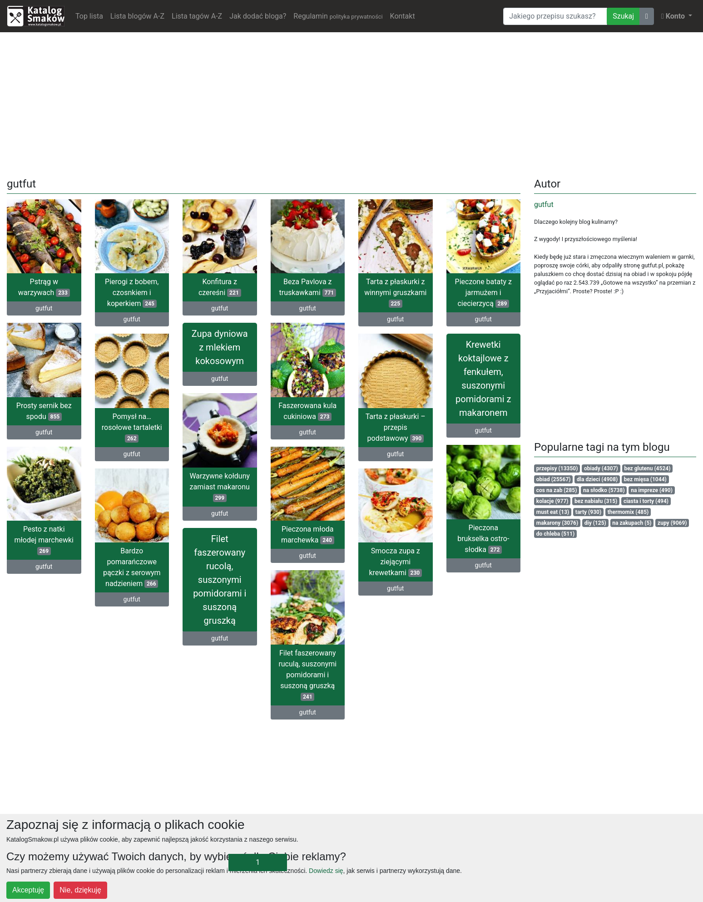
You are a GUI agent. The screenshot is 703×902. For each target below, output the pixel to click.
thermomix (628, 512)
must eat (552, 512)
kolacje (552, 501)
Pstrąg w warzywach (44, 287)
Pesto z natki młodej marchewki (44, 540)
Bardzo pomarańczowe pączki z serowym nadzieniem (132, 567)
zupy (672, 523)
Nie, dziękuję (80, 890)
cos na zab (556, 490)
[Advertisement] (351, 103)
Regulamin (337, 16)
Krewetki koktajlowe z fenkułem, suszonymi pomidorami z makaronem (483, 378)
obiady (601, 468)
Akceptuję (28, 890)
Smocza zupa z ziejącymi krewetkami (395, 562)
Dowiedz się (326, 870)
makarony (557, 523)
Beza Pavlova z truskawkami (307, 287)
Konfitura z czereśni (219, 287)
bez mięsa (645, 479)
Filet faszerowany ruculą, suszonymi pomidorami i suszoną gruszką (307, 675)
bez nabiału (595, 501)
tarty (588, 512)
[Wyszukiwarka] (555, 16)
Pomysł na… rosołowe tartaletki (132, 427)
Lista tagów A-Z (197, 16)
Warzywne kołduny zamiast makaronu (219, 487)
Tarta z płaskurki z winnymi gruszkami (395, 292)
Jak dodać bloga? (257, 16)
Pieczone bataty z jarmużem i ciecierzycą (483, 292)
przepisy (557, 468)
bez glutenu (647, 468)
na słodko (604, 490)
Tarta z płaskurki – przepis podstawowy (396, 427)
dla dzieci (597, 479)
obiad (553, 479)
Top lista (89, 16)
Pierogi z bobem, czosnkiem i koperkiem (131, 292)
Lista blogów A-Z (137, 16)
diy (595, 523)
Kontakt (402, 16)
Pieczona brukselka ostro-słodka (483, 538)
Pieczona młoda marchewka (307, 534)
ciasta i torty (646, 501)
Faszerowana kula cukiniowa (307, 411)
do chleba (555, 534)
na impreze (652, 490)
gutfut (43, 308)
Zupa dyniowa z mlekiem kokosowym (220, 347)
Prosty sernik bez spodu (44, 411)
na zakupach (631, 523)
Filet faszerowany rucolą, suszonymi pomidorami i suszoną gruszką (219, 579)
